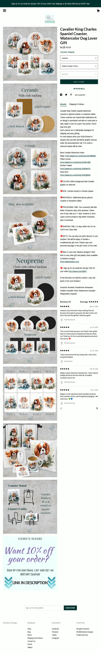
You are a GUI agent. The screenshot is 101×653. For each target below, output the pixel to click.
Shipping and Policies (35, 638)
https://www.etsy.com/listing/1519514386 (75, 162)
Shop (29, 629)
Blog (29, 632)
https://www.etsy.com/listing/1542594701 (75, 168)
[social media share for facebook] (61, 95)
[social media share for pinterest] (71, 95)
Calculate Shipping (67, 52)
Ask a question (80, 95)
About (30, 635)
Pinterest (55, 632)
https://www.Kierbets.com (69, 261)
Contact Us (31, 641)
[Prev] (61, 408)
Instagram (55, 638)
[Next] (97, 408)
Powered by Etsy (82, 635)
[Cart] (98, 11)
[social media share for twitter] (66, 95)
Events (30, 644)
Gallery (30, 647)
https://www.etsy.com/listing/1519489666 (80, 155)
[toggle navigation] (4, 10)
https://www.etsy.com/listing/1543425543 (75, 175)
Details (63, 104)
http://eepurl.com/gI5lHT (78, 271)
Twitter (54, 635)
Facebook (55, 629)
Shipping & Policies (76, 104)
